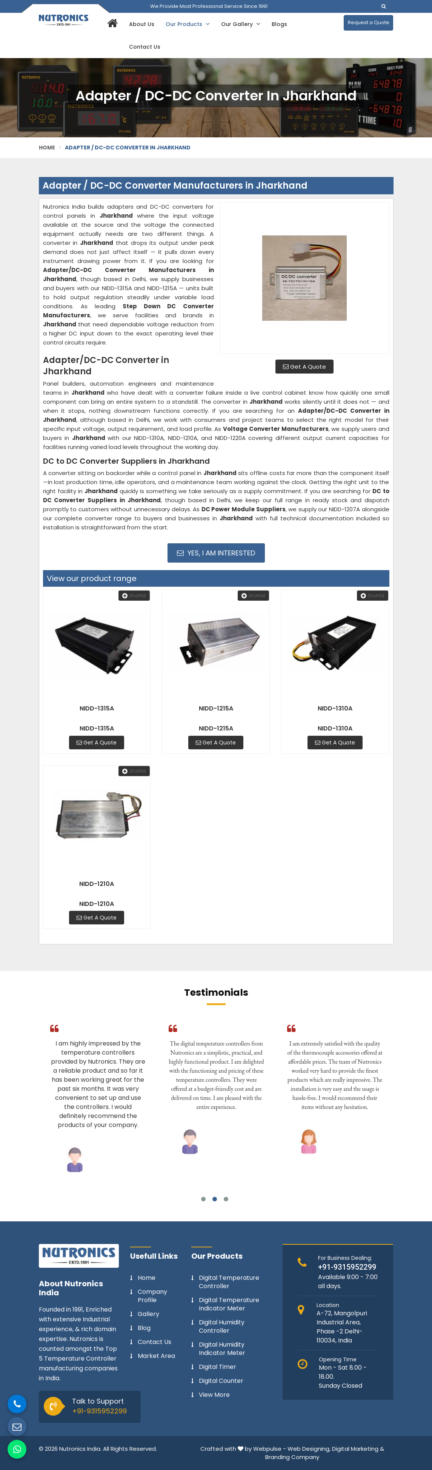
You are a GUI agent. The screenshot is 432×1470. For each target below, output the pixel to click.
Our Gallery (240, 24)
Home (47, 147)
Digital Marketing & (358, 1449)
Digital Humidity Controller (221, 1326)
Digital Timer (217, 1367)
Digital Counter (221, 1381)
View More (214, 1395)
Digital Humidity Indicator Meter (222, 1349)
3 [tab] (226, 1199)
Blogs (279, 24)
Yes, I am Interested (216, 553)
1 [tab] (203, 1199)
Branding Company (292, 1457)
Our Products (188, 24)
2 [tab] (214, 1199)
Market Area (156, 1356)
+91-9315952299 (99, 1411)
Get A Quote (304, 367)
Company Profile (152, 1296)
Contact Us (144, 47)
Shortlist (134, 595)
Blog (144, 1328)
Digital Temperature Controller (229, 1282)
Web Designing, (309, 1449)
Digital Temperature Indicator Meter (229, 1304)
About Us (141, 24)
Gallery (148, 1314)
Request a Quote (368, 22)
